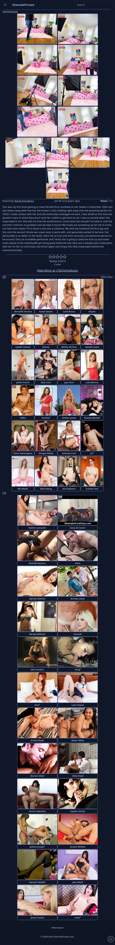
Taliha (23, 417)
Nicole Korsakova (24, 201)
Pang (78, 669)
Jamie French (22, 382)
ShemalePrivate (23, 5)
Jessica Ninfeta (77, 846)
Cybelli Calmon (22, 347)
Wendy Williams (37, 634)
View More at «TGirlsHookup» (57, 270)
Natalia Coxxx (92, 347)
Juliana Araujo (37, 846)
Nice (37, 704)
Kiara (77, 563)
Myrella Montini (37, 598)
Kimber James (69, 417)
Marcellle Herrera (23, 311)
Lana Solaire (77, 705)
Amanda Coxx (69, 453)
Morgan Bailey (46, 453)
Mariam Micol (37, 775)
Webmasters (57, 927)
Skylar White (77, 740)
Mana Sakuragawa (22, 453)
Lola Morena (92, 382)
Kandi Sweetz (46, 311)
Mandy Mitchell (92, 417)
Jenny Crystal (37, 917)
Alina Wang (46, 488)
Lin (92, 453)
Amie (78, 917)
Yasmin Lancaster (37, 527)
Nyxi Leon (46, 382)
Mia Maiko (23, 488)
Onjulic (92, 311)
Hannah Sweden (37, 882)
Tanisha (46, 417)
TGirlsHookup (10, 11)
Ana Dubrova (69, 488)
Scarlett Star (92, 488)
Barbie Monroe (69, 347)
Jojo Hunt (69, 382)
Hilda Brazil (77, 775)
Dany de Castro (77, 527)
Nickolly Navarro (37, 563)
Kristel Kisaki (37, 740)
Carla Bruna (69, 311)
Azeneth (78, 634)
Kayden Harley (77, 811)
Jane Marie (77, 882)
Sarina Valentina (37, 811)
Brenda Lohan (78, 598)
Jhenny (46, 347)
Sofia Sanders (37, 669)
